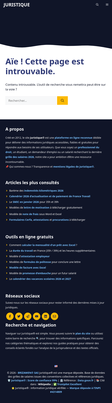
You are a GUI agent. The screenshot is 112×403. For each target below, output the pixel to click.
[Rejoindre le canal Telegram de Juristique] (27, 316)
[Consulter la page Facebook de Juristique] (10, 316)
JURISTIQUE (17, 4)
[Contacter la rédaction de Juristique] (54, 316)
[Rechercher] (62, 100)
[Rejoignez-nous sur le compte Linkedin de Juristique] (45, 316)
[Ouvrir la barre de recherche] (97, 4)
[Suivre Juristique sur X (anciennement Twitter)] (19, 316)
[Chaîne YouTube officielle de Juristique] (36, 316)
